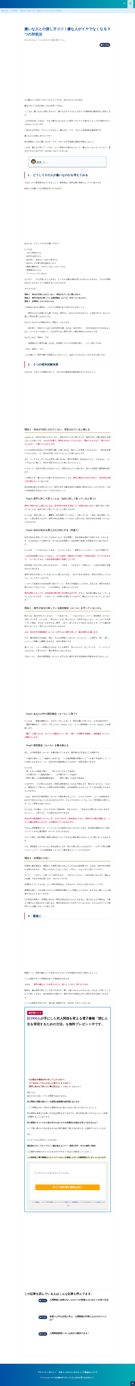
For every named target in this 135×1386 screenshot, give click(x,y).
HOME (6, 10)
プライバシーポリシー (47, 1372)
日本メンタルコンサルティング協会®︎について (78, 1372)
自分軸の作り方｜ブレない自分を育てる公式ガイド (74, 1377)
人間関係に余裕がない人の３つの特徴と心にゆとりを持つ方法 (79, 1299)
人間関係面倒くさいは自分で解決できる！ (70, 1333)
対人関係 (14, 10)
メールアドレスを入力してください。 (53, 1173)
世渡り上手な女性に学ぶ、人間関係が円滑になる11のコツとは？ (78, 1318)
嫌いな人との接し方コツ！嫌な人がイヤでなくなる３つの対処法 (41, 10)
